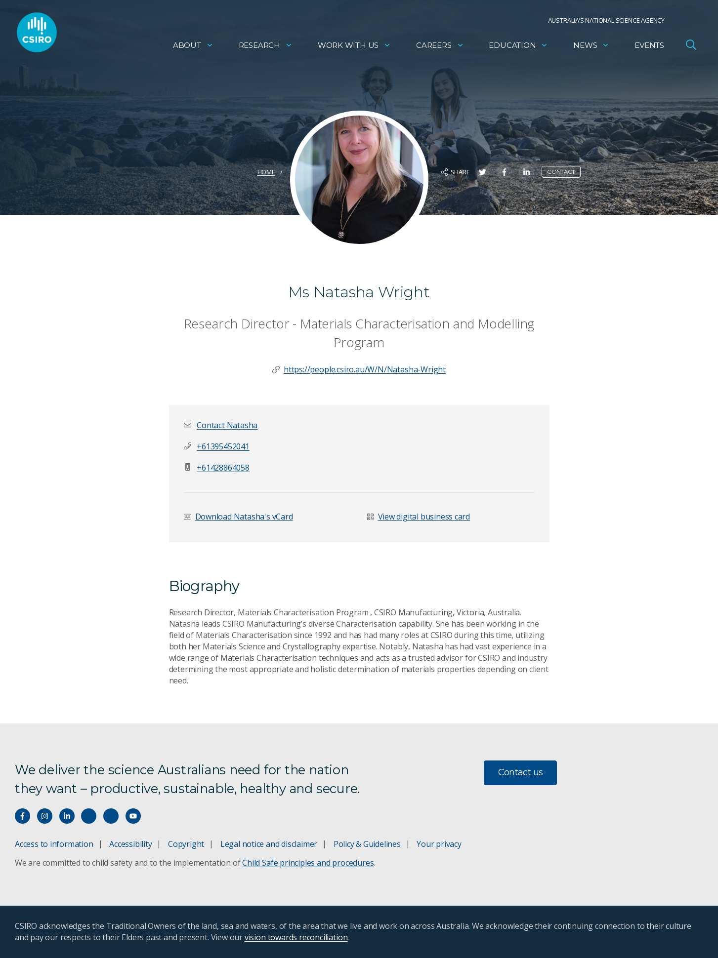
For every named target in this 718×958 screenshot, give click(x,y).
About (193, 47)
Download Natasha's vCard (244, 516)
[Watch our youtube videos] (133, 816)
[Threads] (111, 816)
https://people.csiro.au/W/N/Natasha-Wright (365, 369)
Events (649, 47)
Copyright (186, 843)
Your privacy (439, 843)
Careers (440, 47)
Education (518, 47)
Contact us (520, 772)
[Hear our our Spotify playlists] (88, 816)
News (591, 47)
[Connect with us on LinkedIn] (67, 816)
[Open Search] (690, 46)
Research (266, 47)
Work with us (354, 47)
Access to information (54, 843)
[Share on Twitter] (482, 172)
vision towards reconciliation (296, 937)
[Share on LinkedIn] (526, 172)
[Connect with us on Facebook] (22, 816)
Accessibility (130, 843)
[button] (227, 425)
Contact (561, 171)
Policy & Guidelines (367, 843)
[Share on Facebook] (504, 172)
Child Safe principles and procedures (308, 862)
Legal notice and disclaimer (268, 843)
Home (266, 171)
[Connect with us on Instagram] (44, 816)
